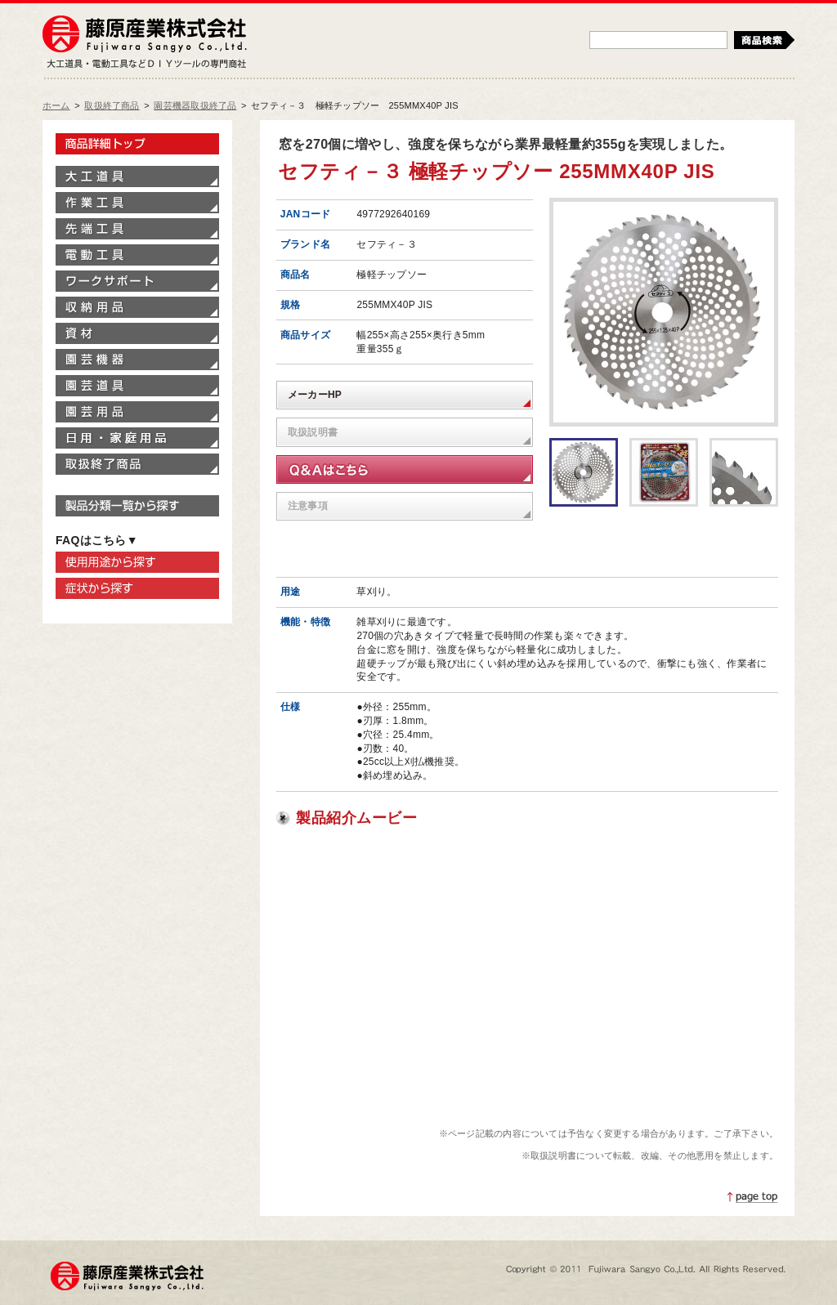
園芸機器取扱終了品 (195, 105)
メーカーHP (315, 394)
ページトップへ (752, 1197)
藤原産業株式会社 (145, 35)
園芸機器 (137, 359)
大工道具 (137, 176)
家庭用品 (137, 438)
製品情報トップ (137, 143)
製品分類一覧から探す (137, 505)
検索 (764, 40)
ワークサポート (137, 281)
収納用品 (137, 307)
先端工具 (137, 228)
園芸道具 (137, 385)
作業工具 (137, 202)
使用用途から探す (137, 562)
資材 (137, 333)
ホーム (56, 105)
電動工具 (137, 255)
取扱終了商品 (111, 105)
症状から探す (137, 588)
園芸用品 (137, 411)
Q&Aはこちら (404, 469)
